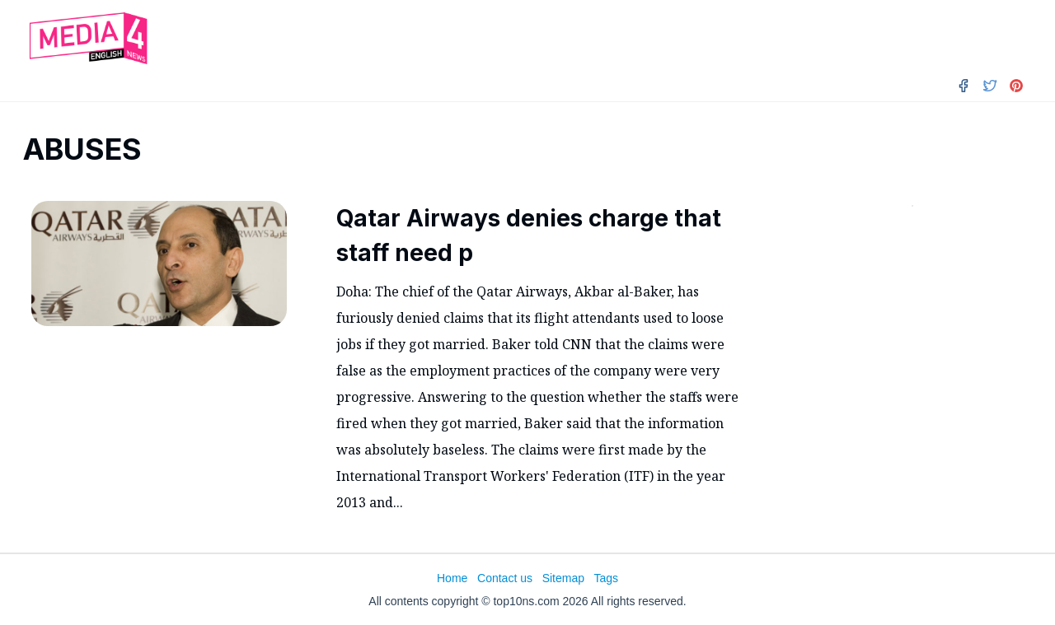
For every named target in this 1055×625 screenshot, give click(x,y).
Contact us (504, 578)
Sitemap (563, 578)
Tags (605, 578)
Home (452, 578)
